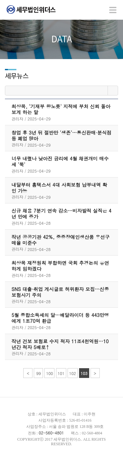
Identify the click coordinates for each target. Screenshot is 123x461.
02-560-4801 (51, 432)
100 (49, 373)
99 (38, 373)
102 (72, 373)
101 (61, 373)
